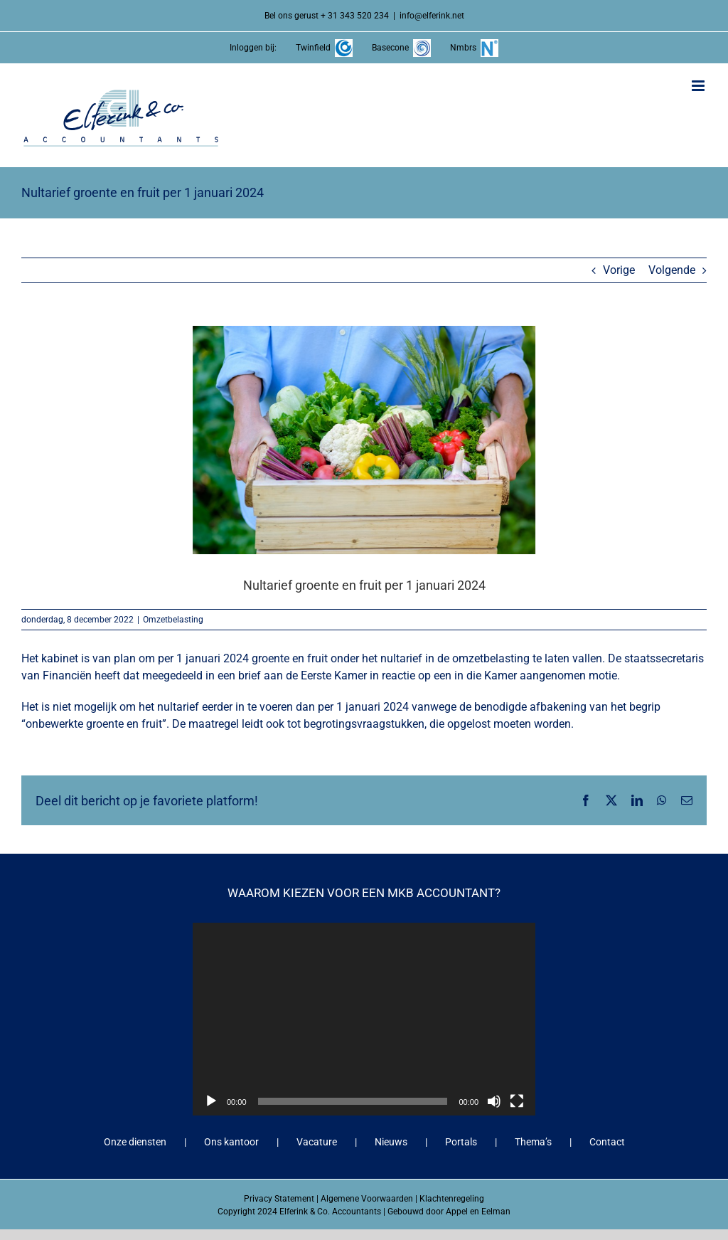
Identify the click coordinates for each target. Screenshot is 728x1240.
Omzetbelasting (173, 620)
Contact (607, 1142)
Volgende (671, 270)
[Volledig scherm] (517, 1101)
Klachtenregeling (451, 1199)
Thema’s (533, 1142)
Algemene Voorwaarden (367, 1199)
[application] (364, 1019)
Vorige (619, 270)
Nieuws (391, 1142)
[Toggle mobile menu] (699, 85)
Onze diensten (135, 1142)
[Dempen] (494, 1101)
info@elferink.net (432, 16)
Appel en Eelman (478, 1212)
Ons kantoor (231, 1142)
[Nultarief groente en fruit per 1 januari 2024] (364, 440)
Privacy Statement (279, 1199)
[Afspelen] (211, 1101)
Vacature (316, 1142)
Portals (461, 1142)
